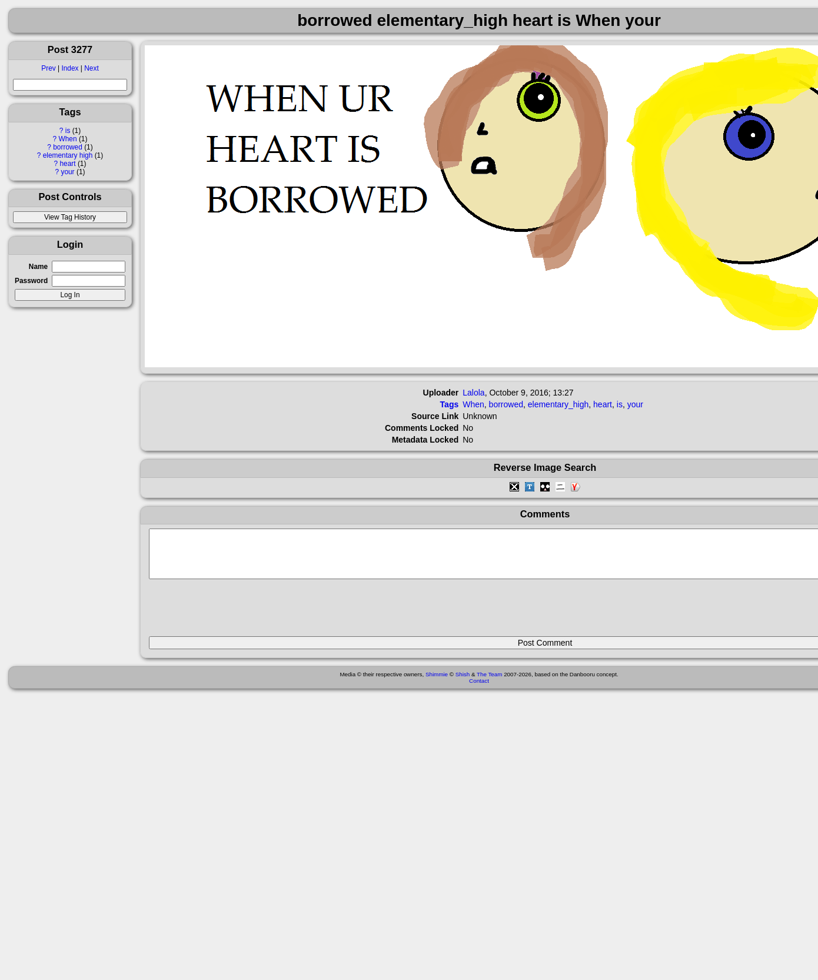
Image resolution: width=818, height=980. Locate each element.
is (68, 131)
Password (31, 281)
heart (67, 164)
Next (91, 68)
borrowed (67, 147)
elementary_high (558, 404)
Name (38, 267)
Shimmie (436, 683)
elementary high (68, 155)
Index (69, 68)
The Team (489, 683)
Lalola (473, 392)
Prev (48, 68)
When (68, 139)
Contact (479, 689)
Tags (449, 404)
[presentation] (238, 613)
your (67, 172)
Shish (462, 683)
